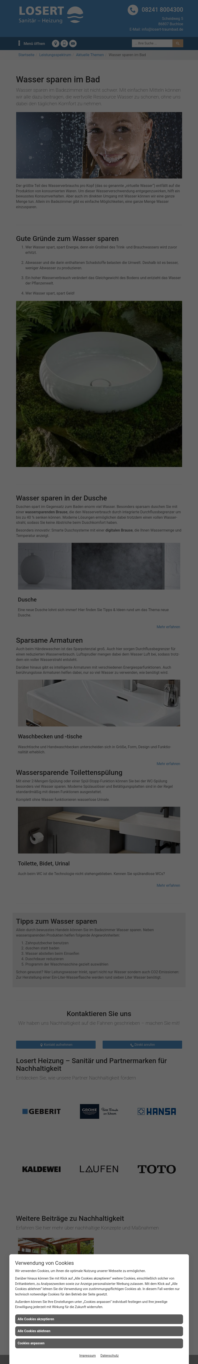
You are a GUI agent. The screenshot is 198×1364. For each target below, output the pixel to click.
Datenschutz (110, 1355)
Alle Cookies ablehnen (34, 1331)
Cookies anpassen (31, 1343)
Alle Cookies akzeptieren (36, 1319)
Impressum (87, 1355)
